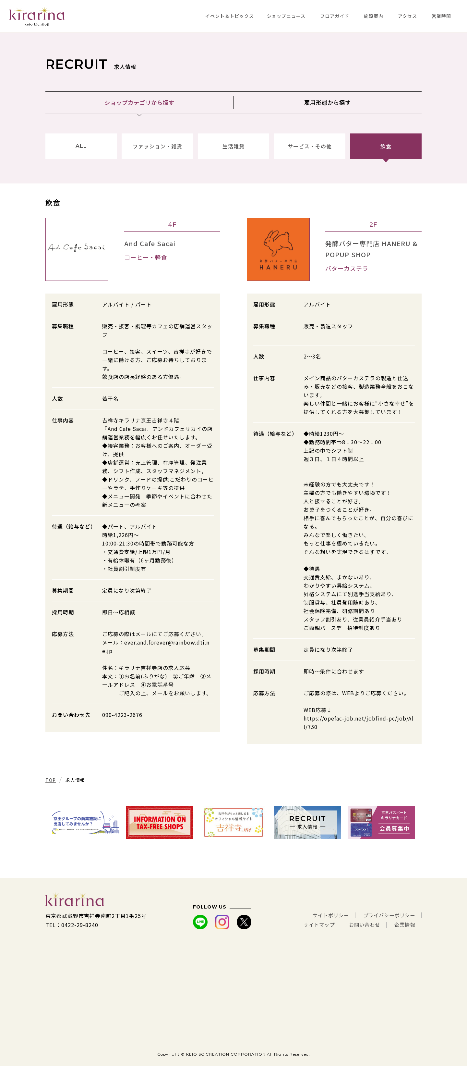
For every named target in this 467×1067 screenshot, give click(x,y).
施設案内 (373, 16)
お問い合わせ (361, 926)
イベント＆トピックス (229, 16)
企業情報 (404, 926)
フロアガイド (334, 16)
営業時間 (441, 16)
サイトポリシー (326, 917)
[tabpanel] (85, 824)
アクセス (407, 16)
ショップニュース (286, 16)
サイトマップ (314, 926)
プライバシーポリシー (387, 917)
